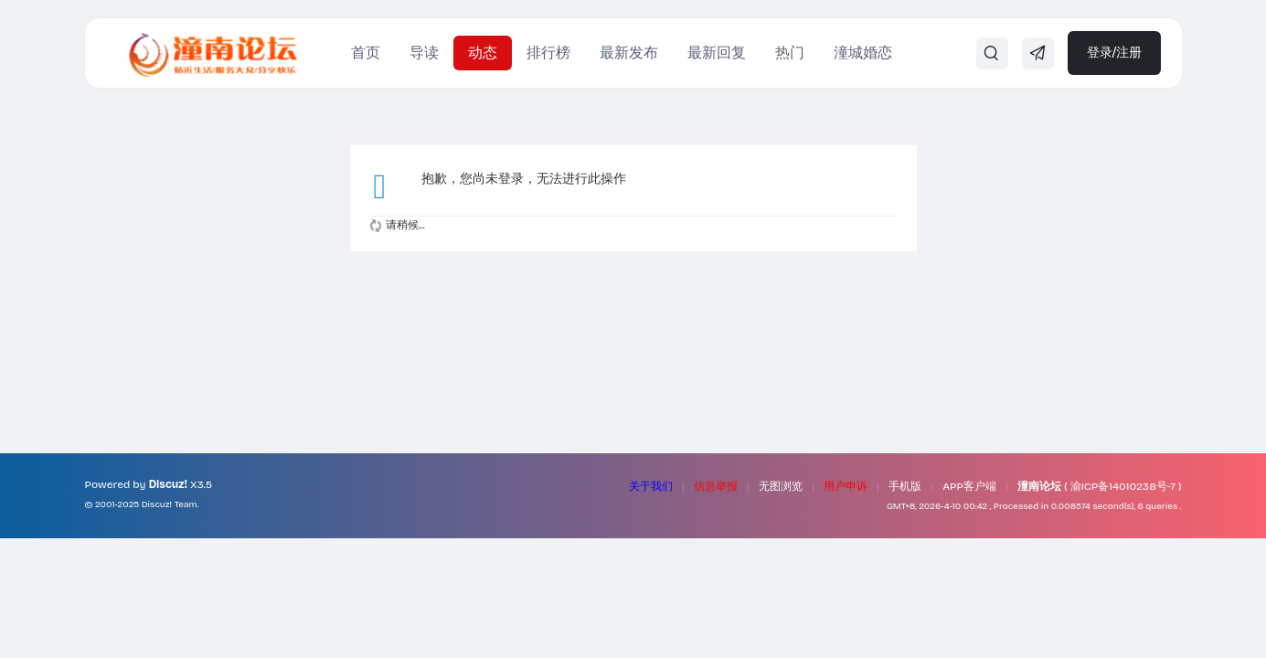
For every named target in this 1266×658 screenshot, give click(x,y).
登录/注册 (1115, 52)
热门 (789, 52)
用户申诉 (845, 486)
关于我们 (651, 486)
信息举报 (716, 486)
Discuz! (168, 484)
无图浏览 (781, 486)
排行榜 (548, 52)
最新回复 (716, 52)
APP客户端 (969, 486)
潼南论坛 (1039, 486)
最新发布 (629, 52)
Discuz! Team (169, 504)
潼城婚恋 (863, 52)
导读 (424, 52)
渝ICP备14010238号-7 (1123, 486)
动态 (482, 52)
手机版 (904, 486)
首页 (365, 52)
